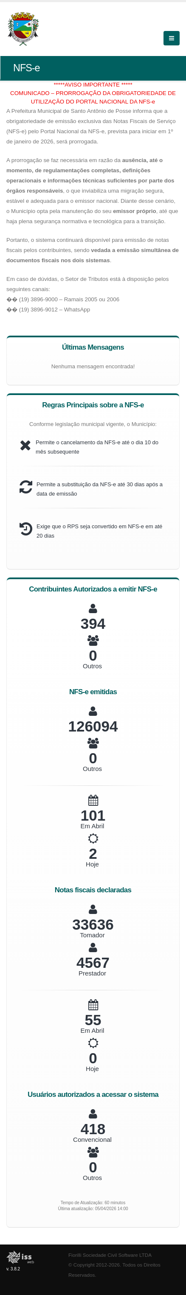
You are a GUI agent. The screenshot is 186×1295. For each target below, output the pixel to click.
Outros (92, 666)
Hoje (92, 864)
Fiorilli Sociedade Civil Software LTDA (110, 1255)
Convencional (92, 1139)
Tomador (92, 935)
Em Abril (92, 826)
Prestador (92, 973)
